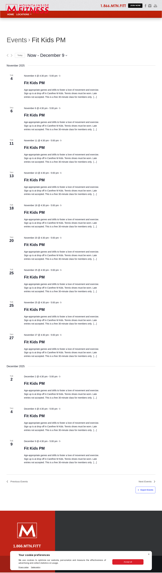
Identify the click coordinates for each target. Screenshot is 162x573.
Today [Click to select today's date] (19, 55)
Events (17, 40)
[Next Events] (11, 55)
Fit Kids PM (34, 83)
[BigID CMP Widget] (81, 561)
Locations (23, 14)
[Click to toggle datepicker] (47, 55)
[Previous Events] (7, 55)
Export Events (146, 490)
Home (10, 14)
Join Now (135, 5)
